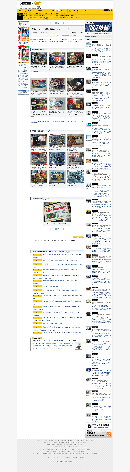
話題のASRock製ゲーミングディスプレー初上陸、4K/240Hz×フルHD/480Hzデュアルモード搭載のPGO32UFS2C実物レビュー (101, 373)
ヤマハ (72, 17)
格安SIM (27, 11)
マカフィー (25, 18)
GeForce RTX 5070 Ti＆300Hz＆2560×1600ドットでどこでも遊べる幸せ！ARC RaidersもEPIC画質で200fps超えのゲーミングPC (101, 130)
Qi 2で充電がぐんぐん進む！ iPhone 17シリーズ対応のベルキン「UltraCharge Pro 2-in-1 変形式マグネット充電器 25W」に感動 (101, 281)
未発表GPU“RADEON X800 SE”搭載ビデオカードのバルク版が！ (63, 332)
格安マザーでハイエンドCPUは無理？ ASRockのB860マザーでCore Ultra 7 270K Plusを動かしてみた (101, 85)
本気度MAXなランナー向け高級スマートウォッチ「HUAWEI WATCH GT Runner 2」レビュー (101, 399)
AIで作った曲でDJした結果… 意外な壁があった (48, 348)
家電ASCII (33, 11)
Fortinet (67, 17)
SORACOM (59, 447)
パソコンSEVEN (46, 13)
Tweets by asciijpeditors (91, 36)
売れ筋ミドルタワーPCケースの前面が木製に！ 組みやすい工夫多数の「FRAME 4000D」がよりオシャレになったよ (101, 62)
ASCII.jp (25, 3)
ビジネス (30, 10)
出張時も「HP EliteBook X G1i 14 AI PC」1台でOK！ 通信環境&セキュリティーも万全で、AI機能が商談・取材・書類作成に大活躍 (101, 307)
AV (66, 10)
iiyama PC (62, 442)
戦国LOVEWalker (93, 453)
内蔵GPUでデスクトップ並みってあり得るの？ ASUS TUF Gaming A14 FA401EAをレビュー (101, 230)
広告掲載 (82, 457)
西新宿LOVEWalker (61, 453)
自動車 (53, 10)
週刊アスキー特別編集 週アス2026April (23, 44)
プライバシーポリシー (59, 457)
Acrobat (30, 17)
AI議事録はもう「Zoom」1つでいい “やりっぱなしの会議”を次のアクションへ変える (101, 144)
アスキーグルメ (39, 11)
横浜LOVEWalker (52, 453)
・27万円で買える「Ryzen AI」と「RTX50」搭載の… (23, 66)
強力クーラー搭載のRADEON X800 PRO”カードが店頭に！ (61, 260)
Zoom (77, 17)
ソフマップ (41, 18)
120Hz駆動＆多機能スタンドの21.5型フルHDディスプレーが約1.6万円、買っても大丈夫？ (101, 271)
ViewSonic (67, 15)
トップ (19, 10)
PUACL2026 (74, 11)
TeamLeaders (53, 11)
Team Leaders (66, 449)
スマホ (73, 10)
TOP (38, 440)
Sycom (40, 13)
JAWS (25, 17)
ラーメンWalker (36, 453)
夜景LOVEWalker (68, 453)
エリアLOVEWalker (44, 453)
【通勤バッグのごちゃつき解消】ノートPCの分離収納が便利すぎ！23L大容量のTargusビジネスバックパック (101, 178)
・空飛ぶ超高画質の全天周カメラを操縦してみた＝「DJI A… (23, 84)
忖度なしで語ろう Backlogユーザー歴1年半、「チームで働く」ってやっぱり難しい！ (101, 50)
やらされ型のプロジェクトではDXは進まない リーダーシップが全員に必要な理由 (101, 155)
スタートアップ (79, 10)
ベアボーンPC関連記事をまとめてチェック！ (56, 286)
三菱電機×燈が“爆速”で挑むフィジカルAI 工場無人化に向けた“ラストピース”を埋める (101, 206)
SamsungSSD (45, 15)
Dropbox (51, 17)
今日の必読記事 (49, 451)
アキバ (69, 10)
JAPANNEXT (36, 19)
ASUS (56, 13)
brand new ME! (74, 446)
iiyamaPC (36, 13)
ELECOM (25, 15)
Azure (41, 17)
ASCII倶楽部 (108, 10)
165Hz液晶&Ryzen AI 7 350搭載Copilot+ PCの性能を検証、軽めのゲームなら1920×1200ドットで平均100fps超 (101, 75)
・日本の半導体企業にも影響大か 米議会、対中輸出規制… (23, 75)
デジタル (40, 10)
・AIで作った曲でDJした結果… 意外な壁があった (23, 80)
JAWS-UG (54, 444)
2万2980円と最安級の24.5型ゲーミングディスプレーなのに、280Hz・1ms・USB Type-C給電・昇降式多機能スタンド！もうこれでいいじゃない (101, 97)
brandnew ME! (46, 19)
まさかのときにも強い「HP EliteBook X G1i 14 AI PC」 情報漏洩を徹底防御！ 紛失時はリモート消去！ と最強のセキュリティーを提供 (101, 321)
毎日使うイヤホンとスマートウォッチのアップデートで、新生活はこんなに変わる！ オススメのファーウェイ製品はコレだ (101, 386)
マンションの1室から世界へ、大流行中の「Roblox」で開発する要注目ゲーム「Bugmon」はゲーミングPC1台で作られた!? (101, 218)
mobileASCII (69, 451)
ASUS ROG (36, 15)
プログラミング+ (60, 11)
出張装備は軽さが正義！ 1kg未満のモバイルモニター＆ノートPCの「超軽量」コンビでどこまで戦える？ (101, 408)
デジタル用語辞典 (63, 451)
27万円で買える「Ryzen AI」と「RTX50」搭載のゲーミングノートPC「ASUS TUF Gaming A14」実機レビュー (67, 341)
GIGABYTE (41, 15)
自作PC (62, 10)
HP (62, 13)
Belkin (72, 15)
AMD (30, 15)
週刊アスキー (46, 11)
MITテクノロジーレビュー (78, 451)
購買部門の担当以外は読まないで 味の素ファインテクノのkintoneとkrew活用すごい (102, 261)
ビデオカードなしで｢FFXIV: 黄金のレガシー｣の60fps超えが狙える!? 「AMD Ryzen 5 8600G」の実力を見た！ (101, 419)
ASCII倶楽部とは (25, 88)
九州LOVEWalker (76, 453)
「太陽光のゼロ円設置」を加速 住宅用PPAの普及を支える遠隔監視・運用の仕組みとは (101, 335)
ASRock (51, 15)
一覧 (58, 35)
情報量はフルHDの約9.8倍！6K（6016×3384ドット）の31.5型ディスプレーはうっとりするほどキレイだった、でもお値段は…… (101, 166)
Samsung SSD (46, 447)
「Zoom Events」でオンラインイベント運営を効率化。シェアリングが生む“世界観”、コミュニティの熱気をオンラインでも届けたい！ (101, 348)
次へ (61, 23)
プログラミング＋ (73, 449)
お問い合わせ (75, 457)
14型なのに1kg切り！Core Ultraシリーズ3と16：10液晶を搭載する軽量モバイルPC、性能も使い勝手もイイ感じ (101, 118)
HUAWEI (62, 15)
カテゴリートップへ (78, 237)
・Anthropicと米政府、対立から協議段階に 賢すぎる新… (23, 70)
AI (23, 10)
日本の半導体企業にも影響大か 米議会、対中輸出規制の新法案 (52, 346)
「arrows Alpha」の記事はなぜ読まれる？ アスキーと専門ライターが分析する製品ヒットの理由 (101, 250)
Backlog (62, 17)
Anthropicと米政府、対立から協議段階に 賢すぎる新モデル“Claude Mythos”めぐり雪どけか (61, 343)
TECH (35, 10)
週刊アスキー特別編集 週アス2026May (23, 24)
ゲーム (84, 10)
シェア (47, 35)
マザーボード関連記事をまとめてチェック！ (56, 323)
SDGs (66, 11)
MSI (51, 13)
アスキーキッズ (21, 11)
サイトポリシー (49, 457)
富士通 (25, 13)
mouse (30, 13)
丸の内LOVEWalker (85, 453)
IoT (26, 10)
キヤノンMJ (30, 18)
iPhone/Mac (47, 10)
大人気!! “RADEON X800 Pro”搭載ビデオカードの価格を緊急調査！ (48, 121)
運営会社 (68, 457)
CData (56, 17)
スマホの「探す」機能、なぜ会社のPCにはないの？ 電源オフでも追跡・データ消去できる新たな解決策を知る (101, 241)
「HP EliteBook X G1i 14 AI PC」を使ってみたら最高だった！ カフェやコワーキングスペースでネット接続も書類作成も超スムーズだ (101, 295)
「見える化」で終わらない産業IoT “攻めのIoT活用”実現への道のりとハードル (101, 107)
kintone (35, 17)
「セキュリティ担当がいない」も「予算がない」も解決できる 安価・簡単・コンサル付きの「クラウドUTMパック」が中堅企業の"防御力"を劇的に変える (101, 193)
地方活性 (69, 11)
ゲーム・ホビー (37, 3)
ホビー (57, 10)
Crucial (56, 15)
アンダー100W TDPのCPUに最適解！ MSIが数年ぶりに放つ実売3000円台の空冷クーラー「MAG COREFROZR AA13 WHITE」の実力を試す (101, 362)
